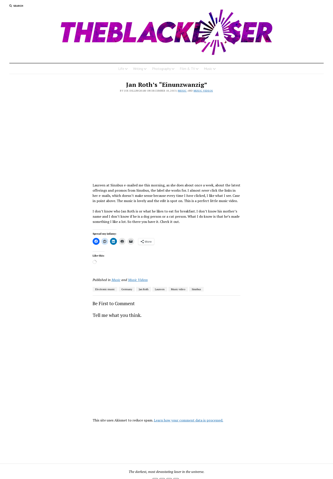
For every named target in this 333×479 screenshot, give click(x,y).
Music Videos (203, 90)
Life (121, 68)
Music (208, 68)
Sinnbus (196, 289)
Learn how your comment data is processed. (188, 420)
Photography (161, 68)
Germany (126, 289)
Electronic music (105, 289)
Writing (138, 68)
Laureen (160, 289)
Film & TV (187, 68)
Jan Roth (143, 289)
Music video (178, 289)
